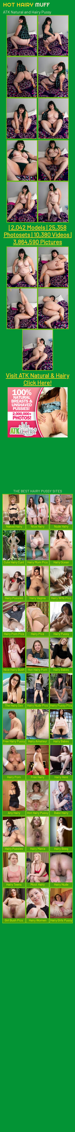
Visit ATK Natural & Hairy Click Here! (37, 379)
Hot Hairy (26, 4)
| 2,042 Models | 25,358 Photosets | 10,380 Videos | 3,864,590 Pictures (38, 234)
